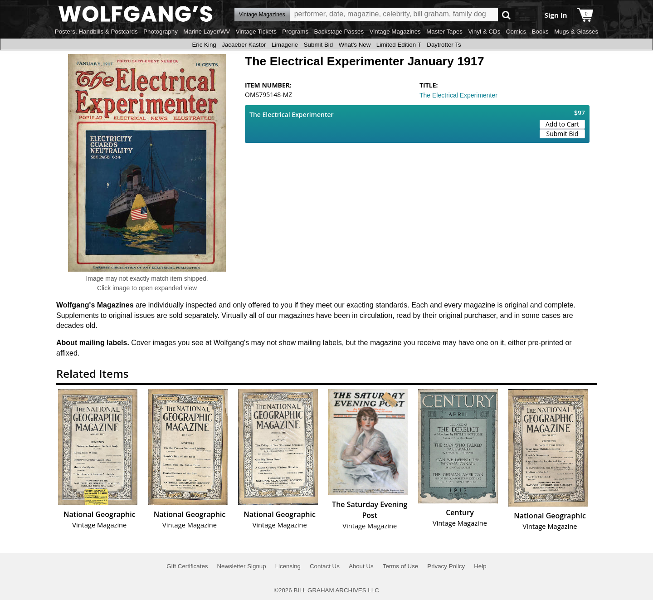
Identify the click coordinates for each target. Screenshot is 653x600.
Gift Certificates (187, 566)
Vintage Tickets (256, 31)
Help (480, 566)
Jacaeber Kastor (244, 44)
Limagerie (285, 44)
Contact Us (325, 566)
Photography (160, 31)
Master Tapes (444, 31)
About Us (361, 566)
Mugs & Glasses (576, 31)
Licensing (288, 566)
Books (540, 31)
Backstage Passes (339, 31)
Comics (516, 31)
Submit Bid (318, 44)
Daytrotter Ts (444, 44)
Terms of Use (401, 566)
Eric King (204, 44)
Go (506, 15)
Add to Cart (562, 124)
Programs (295, 31)
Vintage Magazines (395, 31)
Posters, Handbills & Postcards (96, 31)
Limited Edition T (398, 44)
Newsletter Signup (241, 566)
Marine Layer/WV (206, 31)
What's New (355, 44)
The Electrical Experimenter (458, 95)
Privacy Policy (446, 566)
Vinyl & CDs (484, 31)
